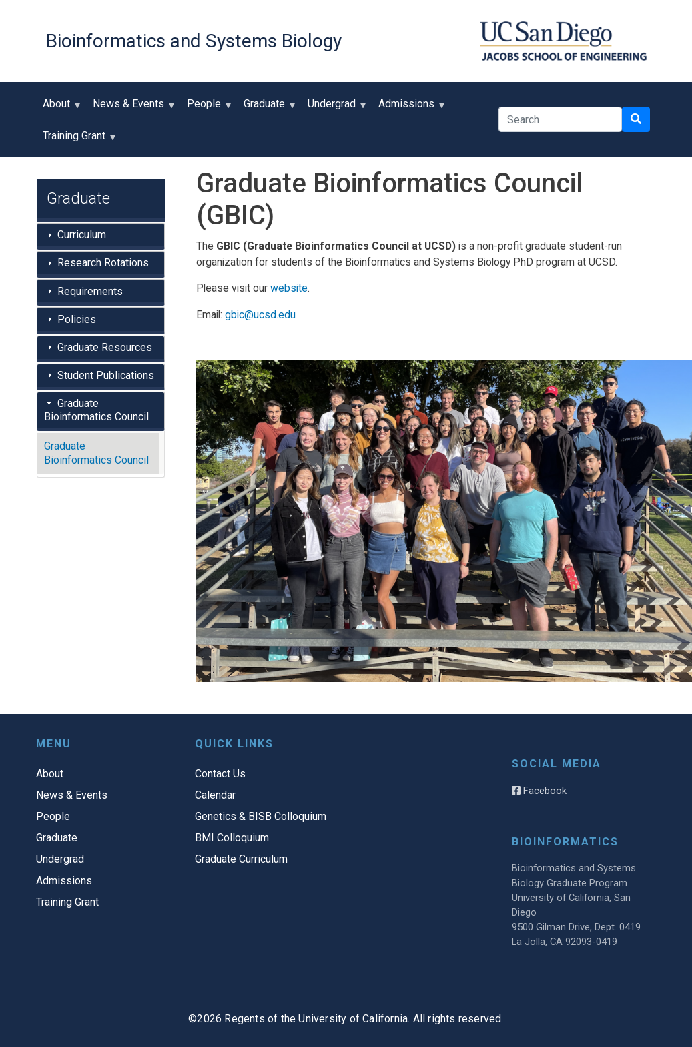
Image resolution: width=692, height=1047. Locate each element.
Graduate (267, 108)
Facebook (539, 791)
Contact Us (220, 773)
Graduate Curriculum (241, 859)
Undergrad (334, 108)
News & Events (131, 108)
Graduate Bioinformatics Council (96, 410)
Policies (76, 319)
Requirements (90, 291)
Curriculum (81, 234)
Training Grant (77, 140)
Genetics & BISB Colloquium (260, 816)
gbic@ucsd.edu (260, 314)
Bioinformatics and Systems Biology (194, 41)
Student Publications (105, 375)
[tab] (101, 236)
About (59, 108)
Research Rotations (103, 262)
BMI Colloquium (232, 837)
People (207, 108)
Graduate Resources (104, 347)
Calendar (215, 795)
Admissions (409, 108)
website (289, 288)
